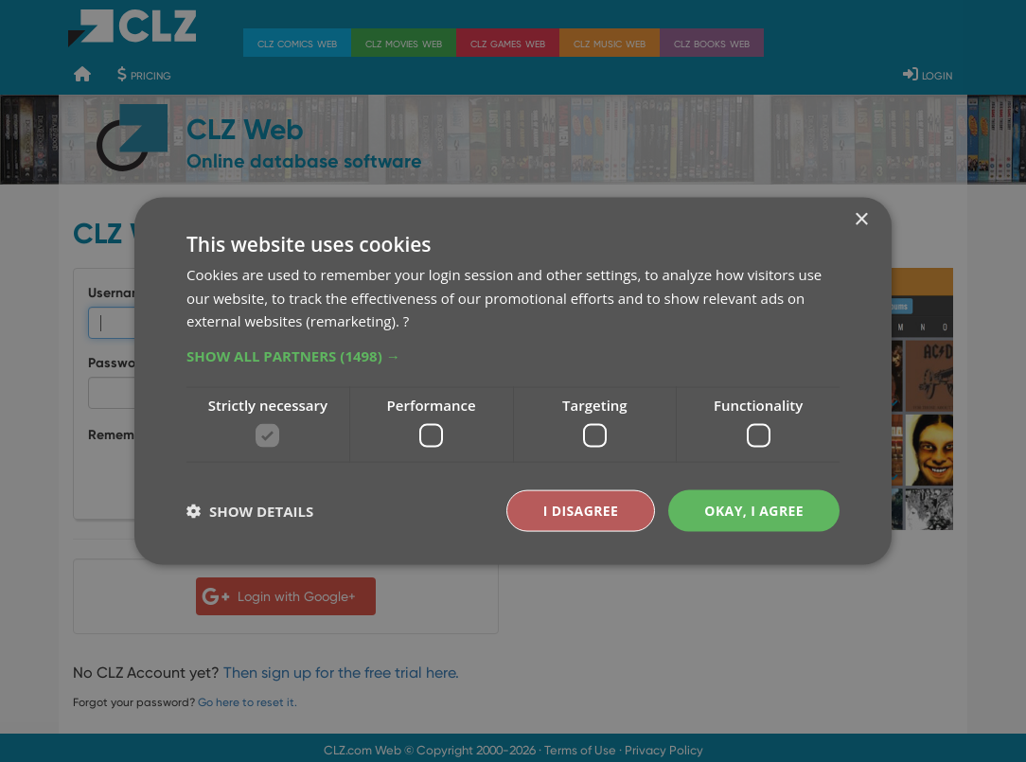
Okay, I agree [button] (754, 510)
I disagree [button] (581, 510)
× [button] (861, 219)
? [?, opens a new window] (406, 320)
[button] (513, 355)
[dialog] (513, 381)
